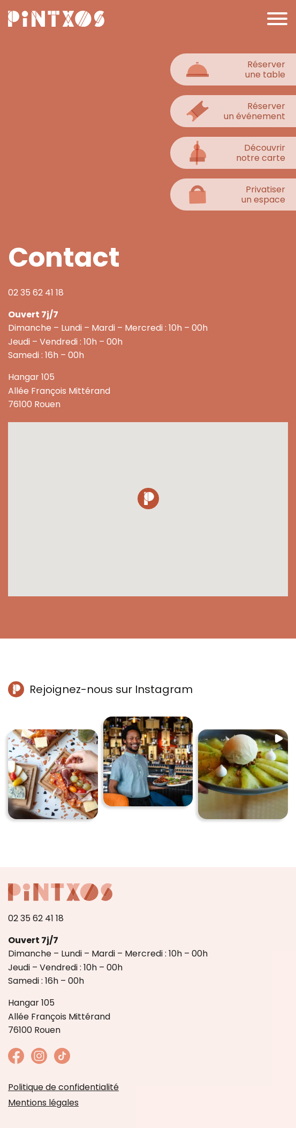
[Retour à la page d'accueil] (56, 19)
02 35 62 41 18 (36, 292)
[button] (53, 774)
